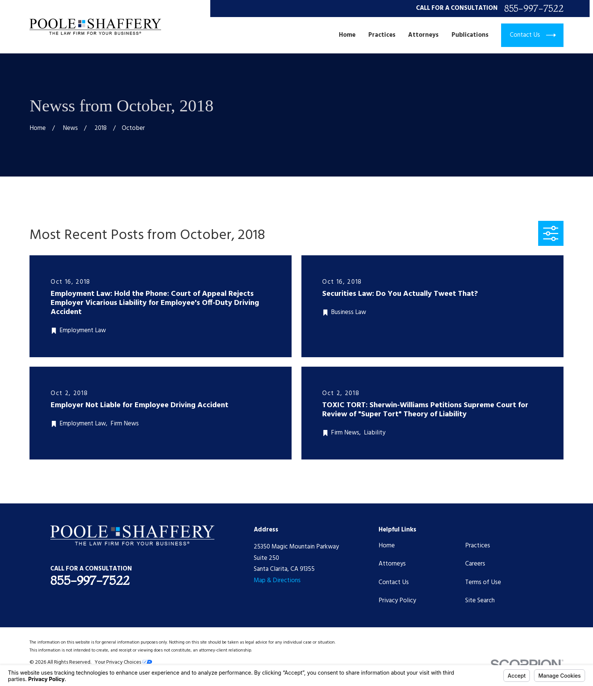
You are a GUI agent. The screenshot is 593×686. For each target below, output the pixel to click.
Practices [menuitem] (382, 35)
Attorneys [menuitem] (423, 35)
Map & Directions (277, 580)
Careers (475, 564)
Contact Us (394, 582)
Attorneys (392, 564)
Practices (477, 546)
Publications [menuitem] (470, 35)
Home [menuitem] (347, 35)
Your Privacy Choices (123, 662)
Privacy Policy (397, 600)
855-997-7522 (534, 8)
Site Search (480, 600)
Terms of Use (483, 582)
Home (387, 546)
